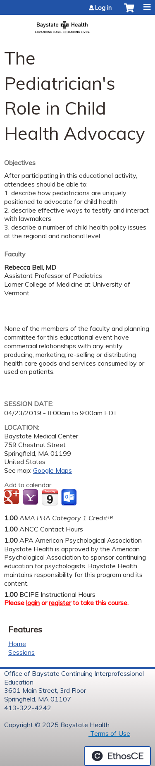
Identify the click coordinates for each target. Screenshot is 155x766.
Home (17, 643)
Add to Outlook (69, 497)
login (33, 602)
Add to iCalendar (49, 497)
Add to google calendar (12, 497)
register (60, 602)
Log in (103, 8)
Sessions (21, 652)
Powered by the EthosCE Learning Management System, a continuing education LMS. (117, 756)
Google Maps (52, 470)
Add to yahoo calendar (31, 497)
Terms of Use (109, 733)
